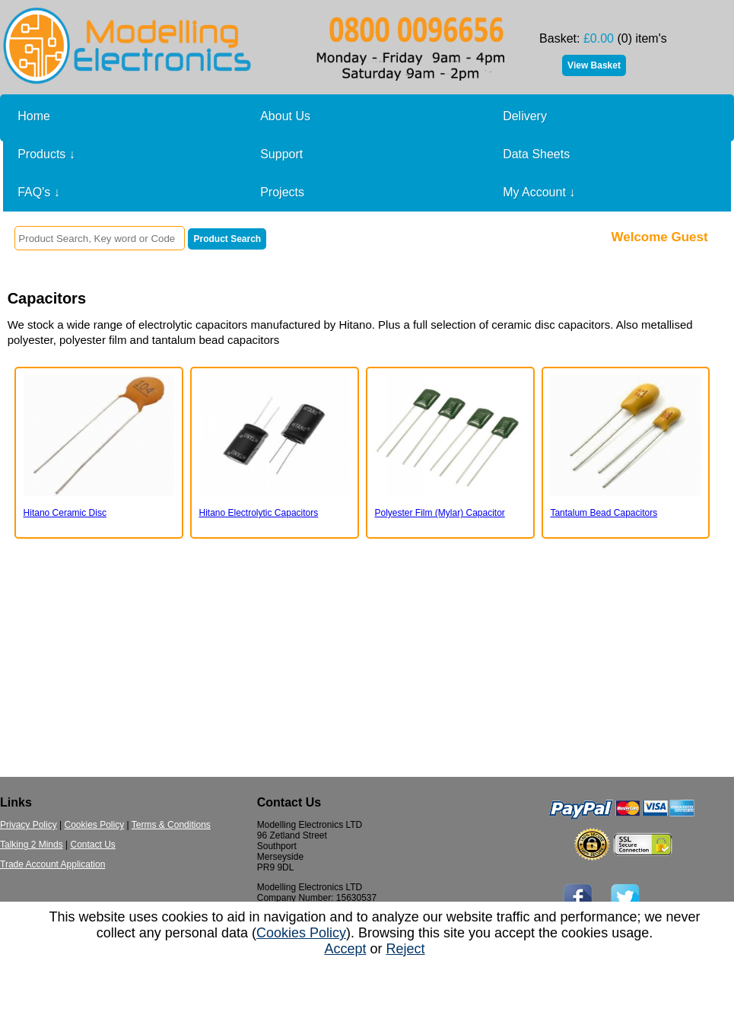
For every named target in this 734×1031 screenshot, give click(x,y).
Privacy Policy (28, 824)
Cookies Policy (94, 824)
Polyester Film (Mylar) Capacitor (439, 513)
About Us (285, 116)
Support (281, 154)
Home (33, 116)
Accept (345, 948)
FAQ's (38, 192)
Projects (282, 192)
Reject (405, 948)
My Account (539, 192)
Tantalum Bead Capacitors (603, 513)
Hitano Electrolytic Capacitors (259, 513)
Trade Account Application (52, 864)
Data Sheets (536, 154)
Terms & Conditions (171, 824)
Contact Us (93, 844)
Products (46, 154)
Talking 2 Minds (31, 844)
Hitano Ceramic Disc (65, 513)
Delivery (525, 116)
